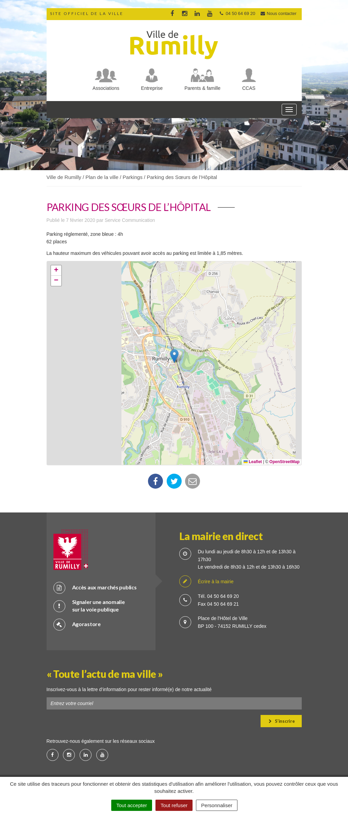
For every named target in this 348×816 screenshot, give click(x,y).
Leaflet (253, 461)
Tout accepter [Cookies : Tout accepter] (131, 805)
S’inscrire (282, 721)
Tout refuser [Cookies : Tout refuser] (174, 805)
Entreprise (152, 88)
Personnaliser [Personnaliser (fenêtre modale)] (216, 805)
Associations (106, 88)
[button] (174, 356)
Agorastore (77, 624)
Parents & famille (202, 88)
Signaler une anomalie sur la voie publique (89, 606)
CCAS (248, 88)
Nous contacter (278, 13)
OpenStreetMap (284, 461)
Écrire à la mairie (206, 582)
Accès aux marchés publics (95, 587)
